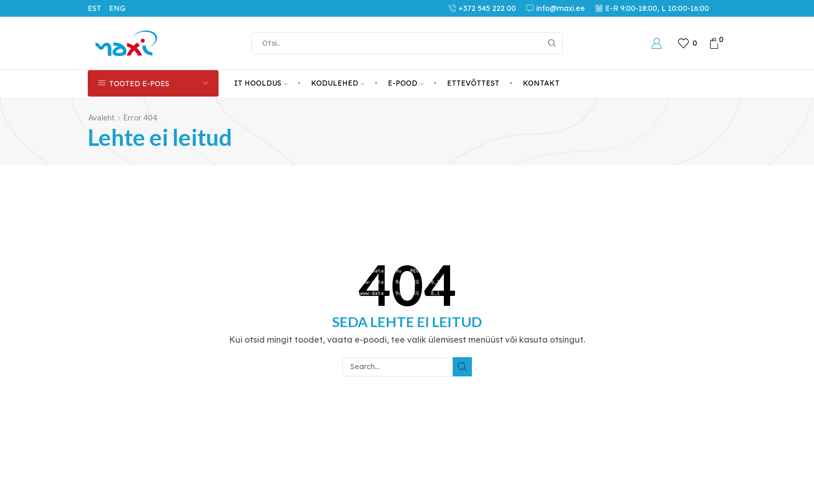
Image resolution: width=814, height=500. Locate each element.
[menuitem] (98, 8)
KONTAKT (541, 83)
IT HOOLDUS (261, 83)
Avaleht (101, 117)
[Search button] (551, 43)
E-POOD (406, 83)
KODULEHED (337, 83)
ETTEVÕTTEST (473, 83)
